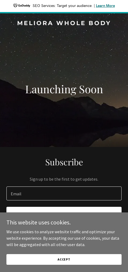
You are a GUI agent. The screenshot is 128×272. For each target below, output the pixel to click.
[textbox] (64, 193)
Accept (64, 259)
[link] (64, 23)
